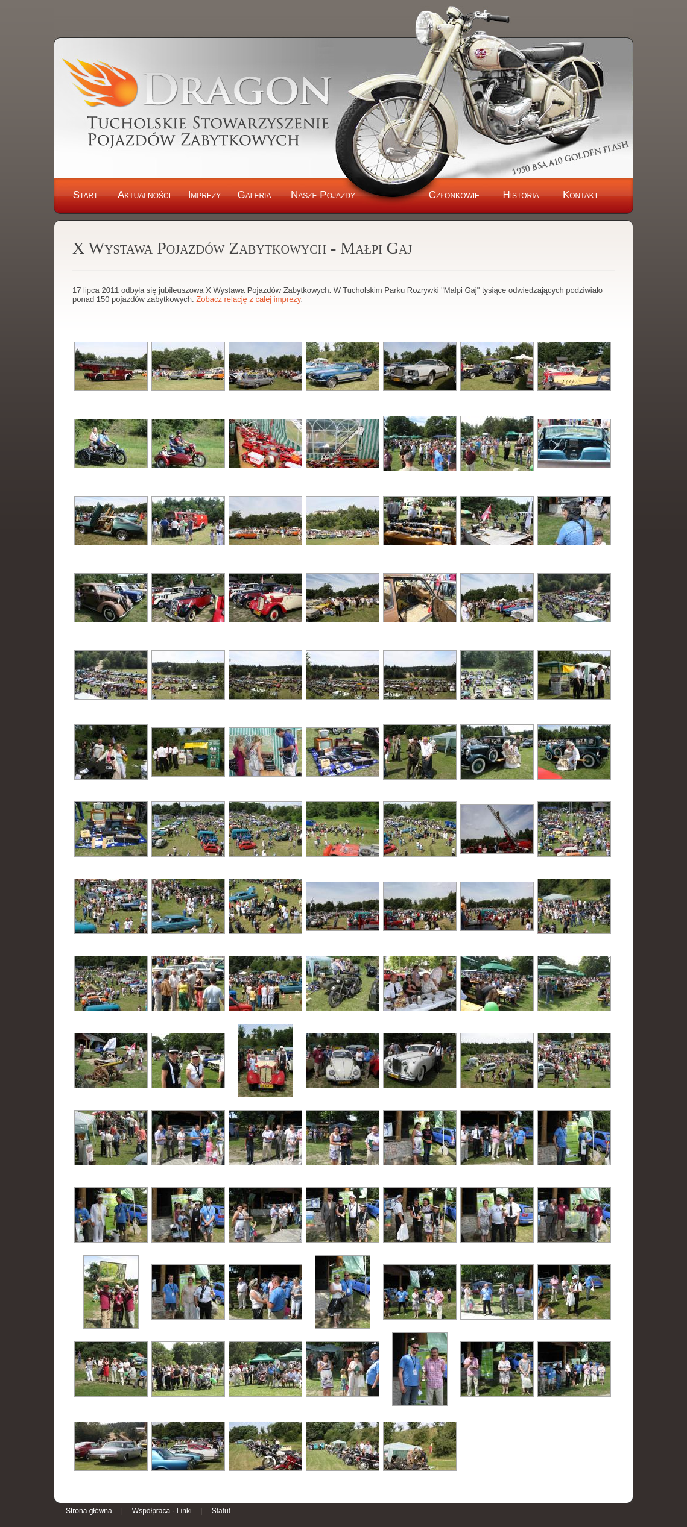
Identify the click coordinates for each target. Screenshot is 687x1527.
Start (85, 195)
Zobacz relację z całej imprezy (248, 299)
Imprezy (204, 195)
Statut (221, 1511)
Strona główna (89, 1511)
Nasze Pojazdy (323, 195)
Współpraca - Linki (162, 1511)
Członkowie (454, 195)
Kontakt (580, 195)
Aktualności (144, 195)
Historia (520, 195)
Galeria (254, 195)
